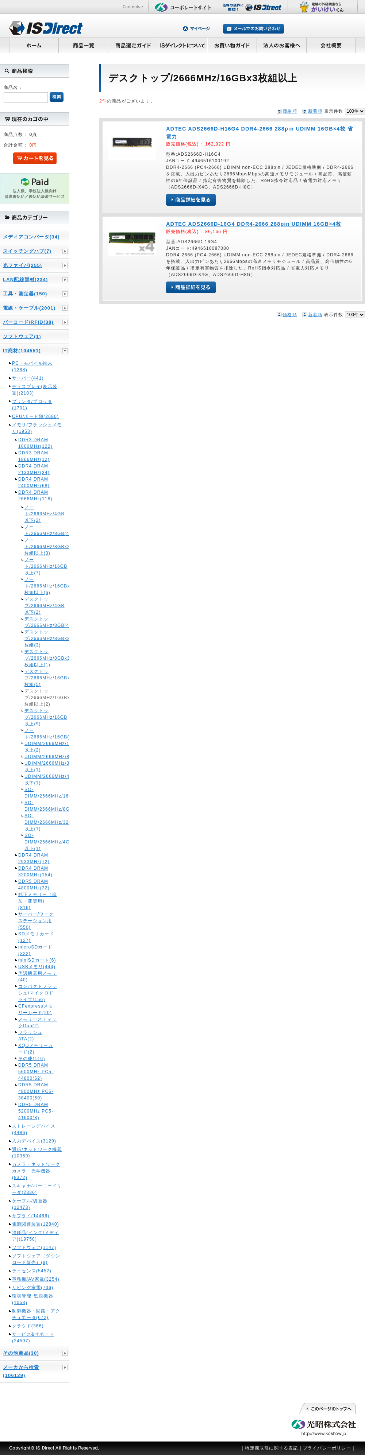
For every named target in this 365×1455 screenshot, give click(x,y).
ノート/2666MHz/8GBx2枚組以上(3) (37, 547)
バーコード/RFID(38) (28, 322)
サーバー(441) (28, 378)
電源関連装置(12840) (35, 1224)
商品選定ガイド (133, 45)
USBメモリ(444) (36, 966)
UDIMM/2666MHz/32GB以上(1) (37, 766)
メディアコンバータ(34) (31, 237)
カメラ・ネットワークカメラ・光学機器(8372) (36, 1171)
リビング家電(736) (32, 1287)
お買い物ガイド (232, 45)
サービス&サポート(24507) (33, 1337)
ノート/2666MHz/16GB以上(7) (37, 566)
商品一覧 (83, 45)
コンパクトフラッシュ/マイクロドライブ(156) (37, 993)
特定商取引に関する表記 (271, 1448)
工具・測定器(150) (25, 293)
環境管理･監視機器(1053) (32, 1299)
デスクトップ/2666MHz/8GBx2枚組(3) (37, 638)
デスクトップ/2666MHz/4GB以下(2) (37, 606)
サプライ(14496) (31, 1215)
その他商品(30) (21, 1353)
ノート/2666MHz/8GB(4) (37, 530)
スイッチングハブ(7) (27, 251)
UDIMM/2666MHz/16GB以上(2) (37, 747)
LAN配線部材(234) (25, 279)
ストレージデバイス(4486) (33, 1129)
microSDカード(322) (35, 950)
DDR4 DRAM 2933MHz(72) (34, 858)
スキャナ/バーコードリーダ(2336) (37, 1189)
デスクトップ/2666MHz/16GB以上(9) (37, 717)
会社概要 (331, 45)
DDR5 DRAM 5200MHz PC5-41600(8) (35, 1111)
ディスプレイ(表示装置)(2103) (34, 390)
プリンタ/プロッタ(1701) (32, 405)
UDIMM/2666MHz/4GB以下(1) (37, 779)
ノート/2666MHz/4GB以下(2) (37, 514)
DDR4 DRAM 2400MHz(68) (34, 482)
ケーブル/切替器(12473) (29, 1204)
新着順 (315, 111)
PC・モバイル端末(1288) (32, 366)
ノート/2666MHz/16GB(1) (37, 734)
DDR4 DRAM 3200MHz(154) (35, 871)
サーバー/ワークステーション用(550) (36, 921)
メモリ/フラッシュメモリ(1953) (37, 428)
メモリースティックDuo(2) (37, 1022)
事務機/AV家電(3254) (35, 1279)
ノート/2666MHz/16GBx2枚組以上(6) (37, 586)
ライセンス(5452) (31, 1270)
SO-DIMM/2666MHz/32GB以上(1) (37, 822)
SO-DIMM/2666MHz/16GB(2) (37, 793)
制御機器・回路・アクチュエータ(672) (36, 1314)
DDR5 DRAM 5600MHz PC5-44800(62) (35, 1072)
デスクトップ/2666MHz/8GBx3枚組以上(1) (37, 658)
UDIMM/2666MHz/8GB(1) (37, 756)
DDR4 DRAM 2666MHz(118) (35, 495)
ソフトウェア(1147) (34, 1247)
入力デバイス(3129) (34, 1141)
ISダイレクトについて (182, 45)
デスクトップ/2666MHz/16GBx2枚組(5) (37, 678)
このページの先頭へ (327, 1409)
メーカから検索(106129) (21, 1371)
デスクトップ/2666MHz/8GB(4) (37, 622)
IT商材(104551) (22, 350)
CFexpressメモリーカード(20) (35, 1009)
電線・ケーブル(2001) (29, 308)
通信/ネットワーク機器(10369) (37, 1153)
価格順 (290, 111)
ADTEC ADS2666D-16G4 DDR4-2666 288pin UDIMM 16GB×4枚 (253, 224)
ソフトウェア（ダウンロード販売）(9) (36, 1259)
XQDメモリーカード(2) (35, 1049)
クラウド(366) (28, 1325)
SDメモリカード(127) (36, 937)
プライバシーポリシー (327, 1448)
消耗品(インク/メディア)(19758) (35, 1236)
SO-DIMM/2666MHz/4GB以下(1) (37, 842)
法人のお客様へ (282, 45)
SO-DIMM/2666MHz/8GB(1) (37, 806)
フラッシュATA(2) (30, 1035)
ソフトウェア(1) (22, 336)
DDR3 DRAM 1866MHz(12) (34, 456)
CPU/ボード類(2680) (35, 416)
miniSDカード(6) (37, 960)
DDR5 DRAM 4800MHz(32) (34, 885)
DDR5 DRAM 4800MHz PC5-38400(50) (35, 1091)
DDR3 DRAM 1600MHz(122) (35, 443)
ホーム (33, 45)
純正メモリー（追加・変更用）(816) (37, 901)
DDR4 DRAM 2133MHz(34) (34, 469)
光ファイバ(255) (22, 265)
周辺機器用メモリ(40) (37, 976)
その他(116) (31, 1058)
